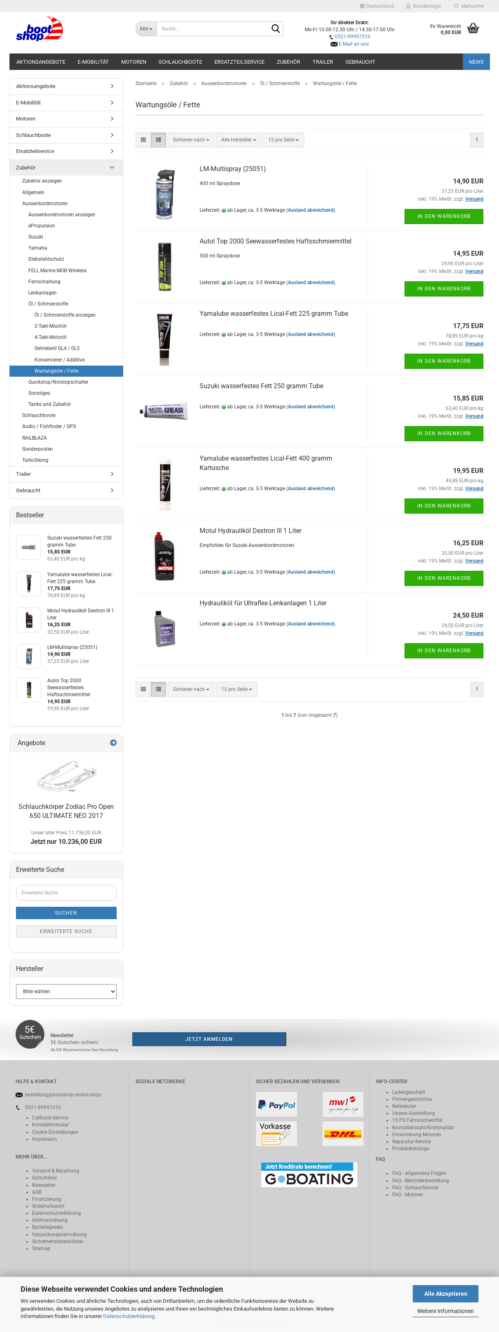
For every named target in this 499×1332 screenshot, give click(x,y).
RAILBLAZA (34, 438)
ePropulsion (41, 226)
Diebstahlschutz (46, 259)
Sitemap (41, 1248)
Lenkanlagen (42, 293)
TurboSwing (35, 460)
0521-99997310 (352, 36)
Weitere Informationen (445, 1311)
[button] (377, 6)
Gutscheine (44, 1178)
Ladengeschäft (408, 1092)
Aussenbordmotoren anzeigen (61, 215)
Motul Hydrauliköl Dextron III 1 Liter (250, 531)
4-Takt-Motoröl (50, 337)
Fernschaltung (44, 282)
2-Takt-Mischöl (50, 326)
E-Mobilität (93, 62)
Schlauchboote (180, 62)
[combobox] (191, 140)
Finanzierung (46, 1199)
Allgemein (33, 192)
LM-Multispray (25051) (233, 169)
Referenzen (404, 1106)
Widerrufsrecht (48, 1206)
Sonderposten (37, 449)
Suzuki (35, 237)
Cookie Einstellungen (55, 1132)
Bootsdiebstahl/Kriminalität (423, 1127)
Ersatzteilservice (239, 62)
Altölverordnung (50, 1220)
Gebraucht (360, 62)
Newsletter (43, 1185)
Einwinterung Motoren (416, 1134)
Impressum (44, 1139)
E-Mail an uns (354, 44)
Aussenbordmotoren (45, 203)
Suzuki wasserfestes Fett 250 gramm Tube (261, 386)
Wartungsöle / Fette (56, 371)
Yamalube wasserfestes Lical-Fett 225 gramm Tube (274, 313)
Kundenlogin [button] (424, 6)
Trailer (323, 62)
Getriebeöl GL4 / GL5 (57, 348)
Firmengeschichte (412, 1099)
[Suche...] (146, 28)
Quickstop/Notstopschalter (58, 382)
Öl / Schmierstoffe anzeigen (65, 315)
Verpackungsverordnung (59, 1234)
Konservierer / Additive (59, 360)
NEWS (476, 62)
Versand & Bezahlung (55, 1171)
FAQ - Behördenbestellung (420, 1181)
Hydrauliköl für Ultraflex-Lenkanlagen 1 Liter (263, 603)
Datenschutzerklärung (128, 1316)
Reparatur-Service (411, 1141)
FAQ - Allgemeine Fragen (419, 1173)
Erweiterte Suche (66, 931)
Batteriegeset (46, 1227)
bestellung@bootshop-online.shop (63, 1095)
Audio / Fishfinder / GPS (49, 426)
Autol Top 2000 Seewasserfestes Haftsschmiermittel (276, 241)
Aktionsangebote (40, 62)
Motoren (133, 62)
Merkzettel (469, 6)
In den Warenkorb (444, 216)
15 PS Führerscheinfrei (417, 1120)
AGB (36, 1192)
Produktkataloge (410, 1148)
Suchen (66, 913)
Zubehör (288, 62)
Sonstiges (39, 393)
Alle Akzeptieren (445, 1293)
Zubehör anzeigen (42, 181)
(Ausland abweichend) (310, 210)
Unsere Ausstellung (413, 1113)
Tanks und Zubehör (49, 404)
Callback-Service (50, 1118)
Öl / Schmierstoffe (48, 304)
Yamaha (37, 248)
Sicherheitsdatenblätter (57, 1241)
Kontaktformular (50, 1125)
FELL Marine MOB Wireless (57, 270)
